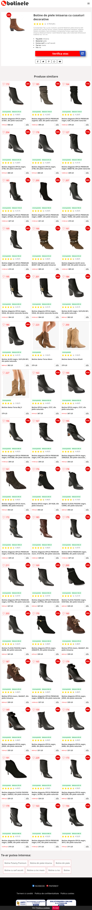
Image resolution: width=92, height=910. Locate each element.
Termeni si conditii (25, 893)
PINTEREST (52, 886)
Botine (67, 870)
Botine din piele (63, 863)
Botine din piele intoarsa (41, 863)
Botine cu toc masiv (36, 870)
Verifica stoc (69, 53)
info (27, 124)
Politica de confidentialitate (47, 893)
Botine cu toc (54, 870)
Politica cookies (67, 893)
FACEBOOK (38, 886)
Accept (56, 908)
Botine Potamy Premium (15, 863)
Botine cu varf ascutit (14, 870)
